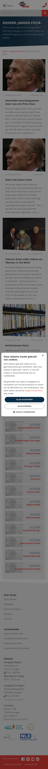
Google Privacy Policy (33, 390)
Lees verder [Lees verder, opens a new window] (9, 393)
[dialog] (24, 384)
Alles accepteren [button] (24, 399)
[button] (24, 412)
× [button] (43, 356)
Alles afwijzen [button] (24, 406)
